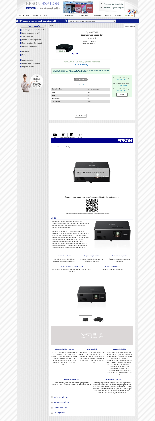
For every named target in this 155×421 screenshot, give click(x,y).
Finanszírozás (37, 15)
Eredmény (121, 21)
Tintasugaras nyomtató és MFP (34, 30)
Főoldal (21, 15)
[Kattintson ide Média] (55, 135)
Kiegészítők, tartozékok (31, 63)
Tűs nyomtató (27, 36)
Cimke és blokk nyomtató (32, 40)
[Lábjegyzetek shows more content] (58, 412)
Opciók (122, 94)
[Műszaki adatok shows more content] (59, 397)
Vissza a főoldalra (129, 26)
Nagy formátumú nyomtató (32, 43)
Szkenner (25, 55)
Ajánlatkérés (98, 15)
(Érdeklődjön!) (81, 64)
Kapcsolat (108, 15)
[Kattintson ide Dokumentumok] (71, 135)
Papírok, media (28, 67)
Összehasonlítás (84, 15)
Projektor (25, 51)
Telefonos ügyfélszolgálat (113, 4)
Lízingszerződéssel (122, 79)
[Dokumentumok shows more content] (59, 407)
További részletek (81, 116)
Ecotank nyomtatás (29, 46)
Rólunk (28, 15)
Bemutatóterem (69, 15)
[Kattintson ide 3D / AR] (80, 135)
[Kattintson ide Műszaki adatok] (63, 135)
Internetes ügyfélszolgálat (114, 8)
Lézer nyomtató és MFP (31, 33)
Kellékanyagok (28, 60)
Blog (45, 15)
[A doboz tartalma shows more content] (60, 402)
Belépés (118, 15)
